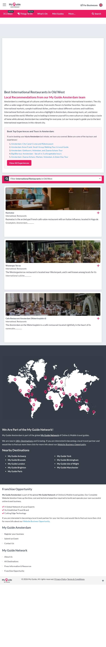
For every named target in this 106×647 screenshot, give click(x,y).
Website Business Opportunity (71, 444)
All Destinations (11, 561)
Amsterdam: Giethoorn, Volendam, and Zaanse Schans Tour (37, 150)
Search (96, 13)
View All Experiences (19, 163)
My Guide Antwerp (17, 456)
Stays (8, 13)
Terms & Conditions (76, 579)
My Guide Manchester (67, 467)
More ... (71, 13)
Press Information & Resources (17, 566)
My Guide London (16, 463)
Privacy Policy (60, 579)
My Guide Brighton (17, 467)
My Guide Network (50, 435)
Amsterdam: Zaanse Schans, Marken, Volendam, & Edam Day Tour (39, 157)
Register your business (14, 534)
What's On (42, 13)
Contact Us (9, 543)
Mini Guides (58, 13)
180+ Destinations (24, 441)
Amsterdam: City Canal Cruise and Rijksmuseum (32, 144)
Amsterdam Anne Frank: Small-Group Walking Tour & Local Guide (39, 147)
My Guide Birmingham (68, 460)
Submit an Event (11, 538)
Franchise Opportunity (14, 571)
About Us (8, 557)
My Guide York (64, 456)
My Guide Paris (15, 471)
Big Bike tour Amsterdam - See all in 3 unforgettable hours (36, 153)
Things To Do (25, 13)
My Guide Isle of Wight (68, 463)
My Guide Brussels (17, 460)
